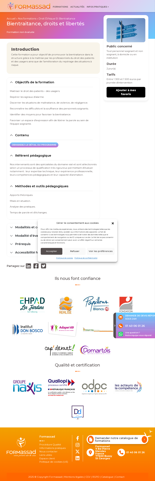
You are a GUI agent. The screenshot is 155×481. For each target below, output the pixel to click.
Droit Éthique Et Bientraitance (57, 18)
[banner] (29, 6)
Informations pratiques (52, 448)
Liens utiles (45, 455)
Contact (119, 476)
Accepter (51, 251)
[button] (112, 223)
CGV (88, 476)
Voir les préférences (101, 251)
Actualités (77, 7)
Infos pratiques (97, 7)
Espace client (47, 458)
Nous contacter (48, 451)
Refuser (74, 251)
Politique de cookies (64, 258)
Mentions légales (74, 476)
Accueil (11, 18)
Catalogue (107, 476)
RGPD (95, 476)
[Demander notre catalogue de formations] (144, 439)
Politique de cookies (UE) (53, 461)
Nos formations (27, 18)
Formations (60, 7)
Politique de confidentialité (85, 258)
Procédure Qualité (50, 444)
